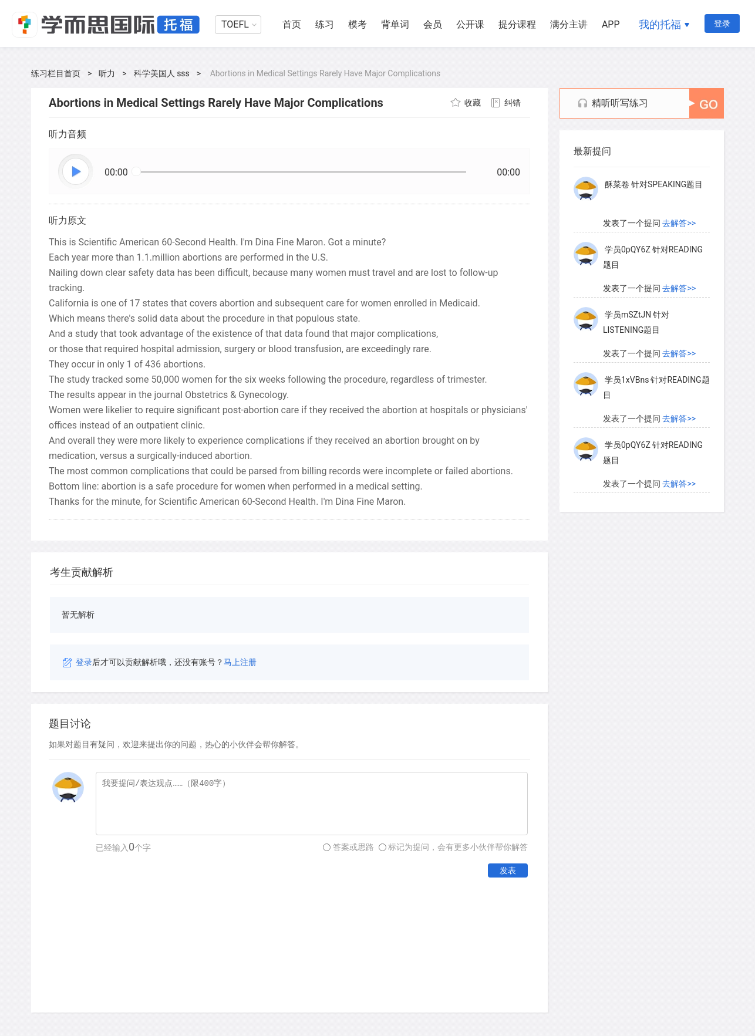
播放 (76, 172)
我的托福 (660, 24)
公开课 (470, 24)
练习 (324, 24)
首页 (291, 24)
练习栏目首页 (55, 73)
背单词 (395, 24)
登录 (722, 23)
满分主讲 (569, 24)
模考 (357, 24)
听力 (107, 73)
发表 (508, 870)
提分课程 (517, 24)
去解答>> (679, 223)
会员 (432, 24)
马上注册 (240, 662)
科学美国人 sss (162, 73)
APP (611, 24)
